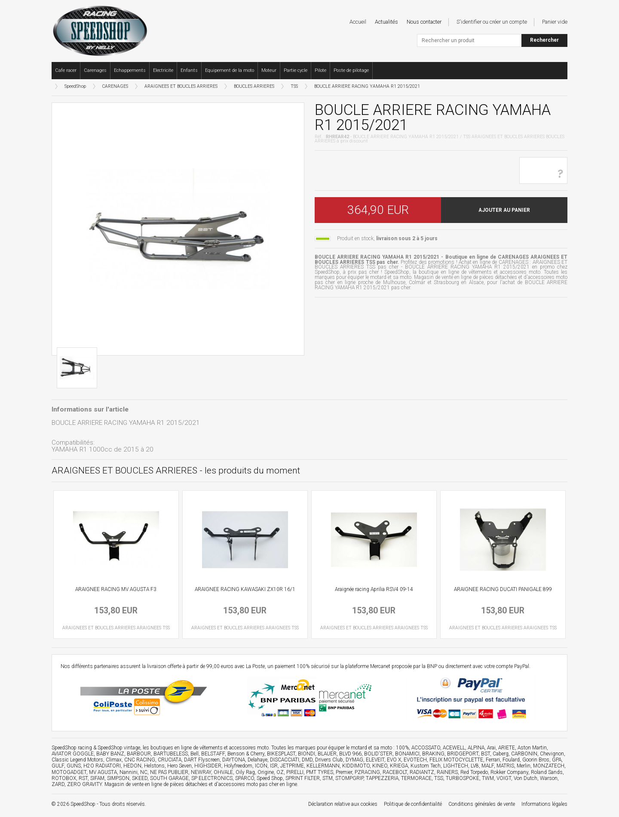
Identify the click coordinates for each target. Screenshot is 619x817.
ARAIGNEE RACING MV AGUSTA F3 (115, 589)
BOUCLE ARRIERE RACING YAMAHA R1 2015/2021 (367, 86)
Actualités (386, 22)
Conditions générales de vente (481, 804)
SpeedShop (75, 86)
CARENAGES (115, 86)
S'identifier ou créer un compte (492, 22)
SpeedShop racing (72, 748)
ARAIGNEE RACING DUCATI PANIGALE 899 (503, 589)
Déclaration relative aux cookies (342, 804)
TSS (294, 86)
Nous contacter (424, 22)
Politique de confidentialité (413, 804)
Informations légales (544, 804)
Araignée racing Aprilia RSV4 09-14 (374, 589)
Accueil (357, 22)
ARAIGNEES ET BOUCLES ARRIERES (181, 86)
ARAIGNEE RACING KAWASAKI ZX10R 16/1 (245, 589)
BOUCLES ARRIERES (254, 86)
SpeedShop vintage (119, 748)
